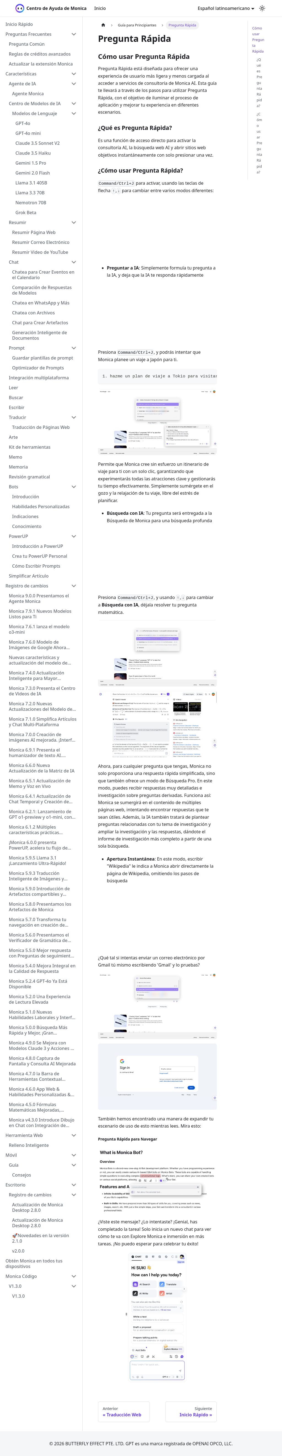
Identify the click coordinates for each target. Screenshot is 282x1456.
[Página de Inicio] (103, 25)
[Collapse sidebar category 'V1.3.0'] (74, 1286)
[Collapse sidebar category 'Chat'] (74, 262)
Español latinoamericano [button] (224, 8)
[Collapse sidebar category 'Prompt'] (74, 348)
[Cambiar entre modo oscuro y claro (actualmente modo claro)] (262, 8)
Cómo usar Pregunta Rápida (258, 40)
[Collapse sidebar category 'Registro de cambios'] (74, 585)
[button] (41, 34)
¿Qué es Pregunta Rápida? (259, 82)
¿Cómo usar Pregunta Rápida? (259, 143)
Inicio (100, 8)
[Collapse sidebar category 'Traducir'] (74, 417)
